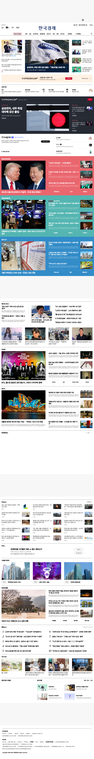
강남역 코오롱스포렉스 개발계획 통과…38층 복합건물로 (63, 244)
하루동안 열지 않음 (85, 78)
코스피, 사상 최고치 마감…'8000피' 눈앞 (87, 42)
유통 (57, 34)
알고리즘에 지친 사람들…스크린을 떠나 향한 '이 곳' (63, 423)
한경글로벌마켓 (6, 198)
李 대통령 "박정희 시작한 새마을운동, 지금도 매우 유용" (87, 69)
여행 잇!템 (87, 620)
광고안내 (22, 733)
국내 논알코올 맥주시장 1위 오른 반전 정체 (18, 651)
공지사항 (39, 680)
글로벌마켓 (42, 34)
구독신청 (10, 733)
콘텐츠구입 (13, 742)
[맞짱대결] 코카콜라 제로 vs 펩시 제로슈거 (26, 549)
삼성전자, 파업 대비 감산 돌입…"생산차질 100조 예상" (46, 68)
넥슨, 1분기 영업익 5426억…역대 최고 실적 (11, 506)
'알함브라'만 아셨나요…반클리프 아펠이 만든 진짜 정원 (64, 402)
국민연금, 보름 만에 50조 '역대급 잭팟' (11, 71)
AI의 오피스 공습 (41, 582)
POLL (3, 546)
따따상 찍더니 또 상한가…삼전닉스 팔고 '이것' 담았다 (21, 641)
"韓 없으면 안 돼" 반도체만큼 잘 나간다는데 (68, 314)
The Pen (4, 657)
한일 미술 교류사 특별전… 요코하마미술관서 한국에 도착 (63, 363)
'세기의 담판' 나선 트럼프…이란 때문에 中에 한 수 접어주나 (64, 214)
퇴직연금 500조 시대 (11, 582)
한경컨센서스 (56, 191)
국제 (54, 34)
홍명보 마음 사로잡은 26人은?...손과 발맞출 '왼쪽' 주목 (42, 521)
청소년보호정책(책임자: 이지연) (62, 742)
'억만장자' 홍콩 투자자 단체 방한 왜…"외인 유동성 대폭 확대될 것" (73, 506)
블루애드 (28, 733)
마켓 (85, 191)
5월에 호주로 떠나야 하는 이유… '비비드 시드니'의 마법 (22, 422)
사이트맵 (26, 742)
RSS (36, 742)
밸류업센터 (84, 272)
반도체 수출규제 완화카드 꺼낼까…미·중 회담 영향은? (21, 192)
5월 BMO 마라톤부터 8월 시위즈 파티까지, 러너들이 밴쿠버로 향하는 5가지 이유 (64, 612)
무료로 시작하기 (45, 141)
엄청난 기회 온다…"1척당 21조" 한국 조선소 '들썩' (67, 636)
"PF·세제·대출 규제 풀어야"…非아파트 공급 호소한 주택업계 (42, 529)
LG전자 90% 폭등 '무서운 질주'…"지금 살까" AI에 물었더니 (23, 632)
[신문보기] (2, 27)
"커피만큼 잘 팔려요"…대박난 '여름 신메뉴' (13, 317)
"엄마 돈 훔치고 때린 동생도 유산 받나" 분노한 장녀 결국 (34, 674)
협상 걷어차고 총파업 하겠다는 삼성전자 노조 (11, 92)
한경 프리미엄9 (17, 34)
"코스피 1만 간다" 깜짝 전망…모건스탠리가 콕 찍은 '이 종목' (23, 636)
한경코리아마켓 (6, 159)
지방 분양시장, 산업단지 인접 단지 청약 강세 (73, 514)
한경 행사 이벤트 (6, 680)
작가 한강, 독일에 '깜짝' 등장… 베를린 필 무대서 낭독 (42, 506)
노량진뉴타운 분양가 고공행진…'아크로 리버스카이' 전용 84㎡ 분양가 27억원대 (63, 254)
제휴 (9, 742)
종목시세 (70, 233)
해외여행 (76, 620)
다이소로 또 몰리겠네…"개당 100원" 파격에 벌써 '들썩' (22, 646)
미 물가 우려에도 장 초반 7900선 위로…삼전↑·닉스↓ (64, 173)
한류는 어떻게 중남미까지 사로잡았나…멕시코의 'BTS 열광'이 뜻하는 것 (59, 675)
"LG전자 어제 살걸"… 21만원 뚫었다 (60, 163)
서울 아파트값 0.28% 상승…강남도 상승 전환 (18, 272)
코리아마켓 (35, 34)
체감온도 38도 (75, 92)
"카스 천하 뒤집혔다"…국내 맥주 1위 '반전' (68, 306)
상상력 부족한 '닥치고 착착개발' (56, 92)
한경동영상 (5, 433)
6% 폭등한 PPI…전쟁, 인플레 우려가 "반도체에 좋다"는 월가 (64, 204)
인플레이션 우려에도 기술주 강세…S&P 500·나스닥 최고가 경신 (23, 232)
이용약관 (41, 742)
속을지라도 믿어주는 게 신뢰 (32, 92)
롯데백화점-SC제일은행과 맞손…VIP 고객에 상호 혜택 (42, 537)
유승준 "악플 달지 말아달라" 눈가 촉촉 (82, 343)
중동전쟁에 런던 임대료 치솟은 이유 (81, 674)
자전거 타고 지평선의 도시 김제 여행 (15, 621)
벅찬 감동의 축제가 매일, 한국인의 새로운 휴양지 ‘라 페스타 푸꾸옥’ (63, 592)
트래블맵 (54, 620)
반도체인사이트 (5, 105)
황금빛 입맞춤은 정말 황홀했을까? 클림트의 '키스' (63, 373)
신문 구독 (75, 25)
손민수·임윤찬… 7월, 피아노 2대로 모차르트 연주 (63, 353)
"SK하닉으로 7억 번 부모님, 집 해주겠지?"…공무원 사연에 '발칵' (71, 632)
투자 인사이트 (75, 105)
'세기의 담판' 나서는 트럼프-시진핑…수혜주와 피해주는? (78, 124)
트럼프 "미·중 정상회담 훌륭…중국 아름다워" (86, 51)
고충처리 (16, 733)
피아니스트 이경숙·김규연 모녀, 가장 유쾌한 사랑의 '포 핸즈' (11, 521)
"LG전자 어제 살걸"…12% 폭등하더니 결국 (68, 310)
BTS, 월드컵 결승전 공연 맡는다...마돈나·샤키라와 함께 (22, 382)
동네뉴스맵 (56, 272)
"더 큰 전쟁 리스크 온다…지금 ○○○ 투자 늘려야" (67, 641)
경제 (26, 34)
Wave (3, 389)
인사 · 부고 (86, 680)
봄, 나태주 (4, 673)
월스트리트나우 (54, 201)
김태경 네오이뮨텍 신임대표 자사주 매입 (11, 514)
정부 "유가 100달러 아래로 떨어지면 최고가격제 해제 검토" (12, 65)
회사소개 (4, 733)
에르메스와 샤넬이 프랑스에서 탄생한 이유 (61, 392)
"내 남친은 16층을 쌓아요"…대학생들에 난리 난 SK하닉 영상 (11, 343)
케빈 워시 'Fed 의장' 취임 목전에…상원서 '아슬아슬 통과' (64, 224)
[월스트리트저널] (13, 27)
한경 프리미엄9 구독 (83, 25)
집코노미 (49, 34)
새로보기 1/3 (89, 502)
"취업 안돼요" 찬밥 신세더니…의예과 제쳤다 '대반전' (68, 646)
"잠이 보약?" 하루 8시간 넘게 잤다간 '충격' (13, 307)
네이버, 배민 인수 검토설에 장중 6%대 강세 (62, 183)
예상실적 (56, 233)
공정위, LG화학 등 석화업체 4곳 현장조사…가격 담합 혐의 (11, 529)
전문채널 (70, 34)
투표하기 (79, 549)
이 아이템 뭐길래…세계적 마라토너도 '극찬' (68, 318)
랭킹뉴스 (4, 627)
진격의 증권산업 (72, 582)
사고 (91, 680)
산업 (30, 34)
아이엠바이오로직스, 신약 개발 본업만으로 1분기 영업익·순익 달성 (73, 537)
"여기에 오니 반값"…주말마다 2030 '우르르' (57, 343)
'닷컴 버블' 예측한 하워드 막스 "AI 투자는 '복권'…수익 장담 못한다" (78, 109)
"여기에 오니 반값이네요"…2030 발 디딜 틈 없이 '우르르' (69, 651)
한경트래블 (5, 588)
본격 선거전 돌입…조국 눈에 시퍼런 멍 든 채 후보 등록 (12, 60)
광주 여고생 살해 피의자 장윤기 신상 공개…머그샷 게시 (35, 343)
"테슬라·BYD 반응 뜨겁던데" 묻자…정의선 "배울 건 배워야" (87, 61)
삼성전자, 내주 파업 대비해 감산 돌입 (12, 109)
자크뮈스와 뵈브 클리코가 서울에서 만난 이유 (62, 413)
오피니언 (62, 34)
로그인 (91, 25)
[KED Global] (17, 27)
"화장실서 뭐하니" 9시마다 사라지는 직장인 (68, 322)
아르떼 (3, 349)
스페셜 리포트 (5, 560)
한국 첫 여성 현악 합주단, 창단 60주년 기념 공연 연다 (42, 514)
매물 (70, 272)
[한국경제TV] (7, 27)
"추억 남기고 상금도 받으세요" (58, 264)
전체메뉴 (79, 34)
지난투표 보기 (79, 553)
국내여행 (65, 620)
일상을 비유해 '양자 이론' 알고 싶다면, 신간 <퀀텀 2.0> (73, 521)
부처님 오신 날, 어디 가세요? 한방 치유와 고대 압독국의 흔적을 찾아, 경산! (63, 602)
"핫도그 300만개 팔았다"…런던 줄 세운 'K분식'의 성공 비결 (11, 55)
